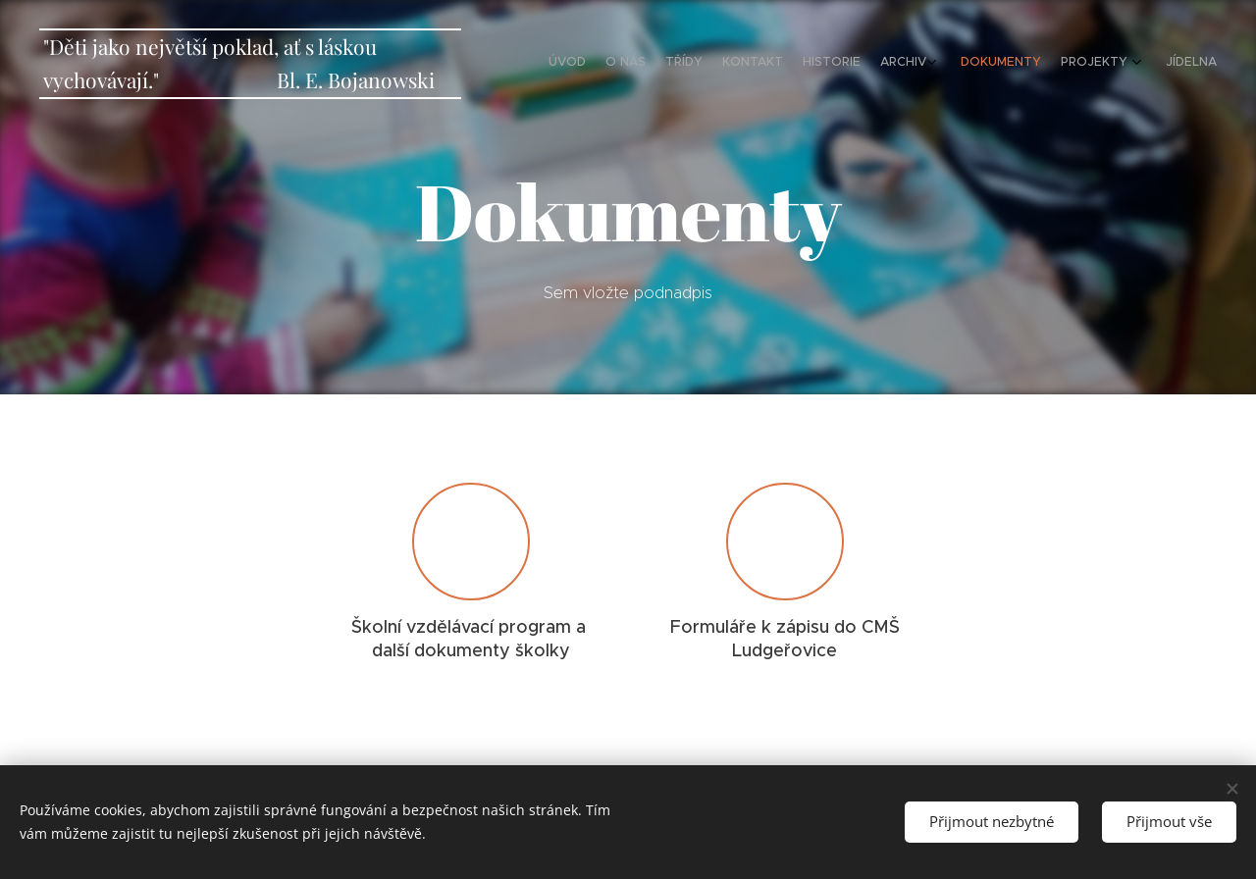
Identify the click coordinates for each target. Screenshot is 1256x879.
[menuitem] (1032, 63)
